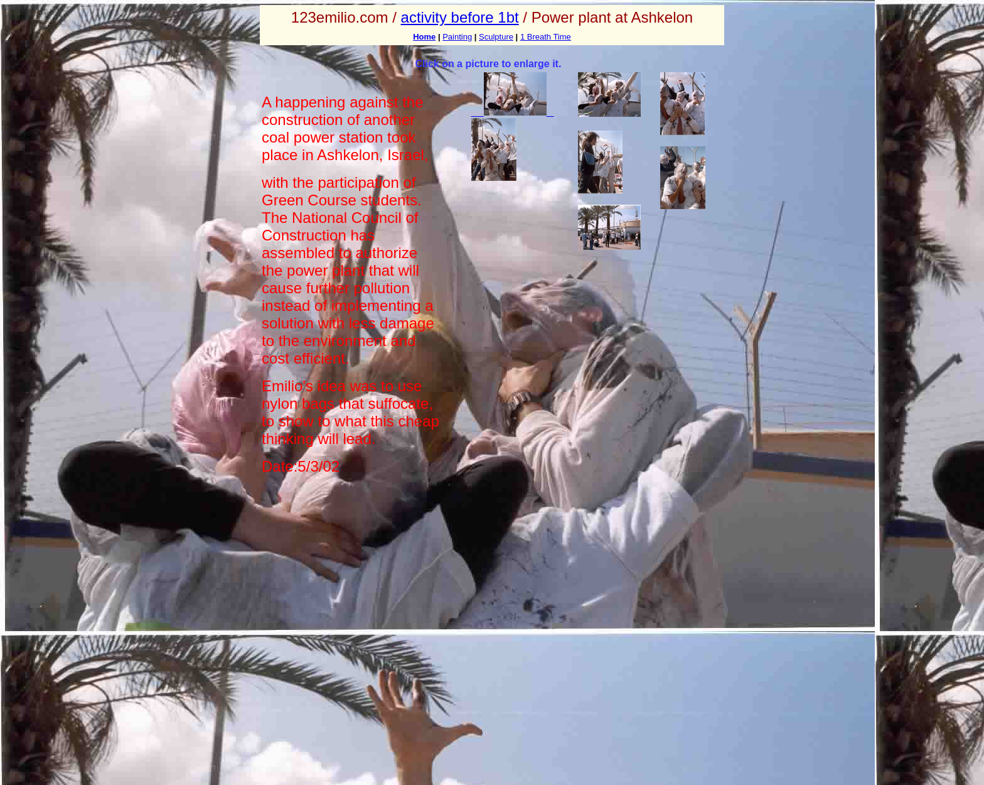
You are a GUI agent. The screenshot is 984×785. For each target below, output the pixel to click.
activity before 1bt (460, 17)
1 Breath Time (545, 36)
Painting (457, 36)
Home (424, 36)
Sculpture (496, 36)
